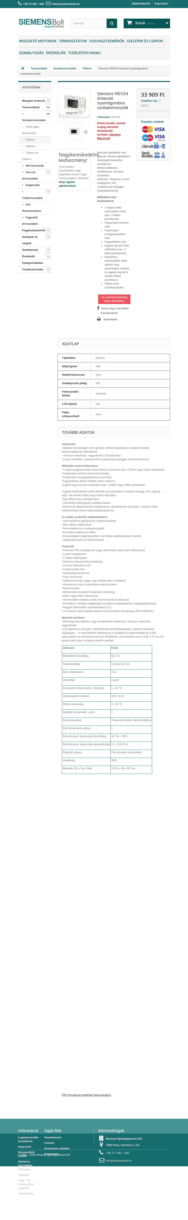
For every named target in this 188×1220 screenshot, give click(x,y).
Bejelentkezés (141, 3)
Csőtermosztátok (32, 198)
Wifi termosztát (34, 165)
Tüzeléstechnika (84, 52)
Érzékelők (56, 52)
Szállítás (23, 1174)
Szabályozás (31, 52)
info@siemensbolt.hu (66, 3)
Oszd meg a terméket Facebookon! (114, 311)
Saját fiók (53, 1130)
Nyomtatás (110, 319)
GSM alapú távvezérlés (30, 130)
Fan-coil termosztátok (30, 175)
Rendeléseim (53, 1137)
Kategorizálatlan (32, 262)
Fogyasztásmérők (106, 40)
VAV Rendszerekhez (31, 207)
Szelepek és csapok (145, 40)
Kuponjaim (52, 1154)
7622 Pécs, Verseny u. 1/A (122, 1145)
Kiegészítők (32, 185)
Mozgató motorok (38, 40)
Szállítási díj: (150, 100)
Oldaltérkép (25, 1193)
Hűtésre (30, 146)
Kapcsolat (161, 3)
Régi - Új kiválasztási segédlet (25, 1184)
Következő (86, 132)
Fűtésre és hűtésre (30, 156)
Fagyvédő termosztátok (30, 220)
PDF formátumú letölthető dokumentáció (86, 1095)
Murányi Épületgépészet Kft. (53, 1208)
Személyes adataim (57, 1148)
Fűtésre (30, 139)
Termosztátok (73, 40)
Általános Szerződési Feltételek (25, 1165)
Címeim (49, 1143)
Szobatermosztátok (34, 120)
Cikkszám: (104, 117)
